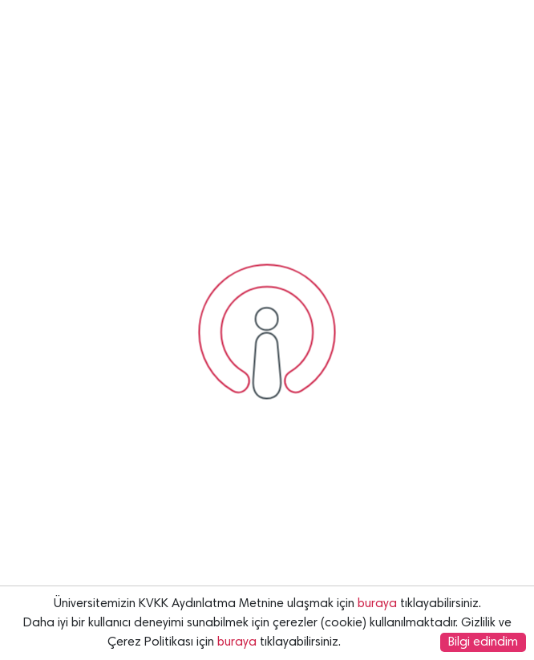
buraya (377, 604)
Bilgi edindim (483, 642)
